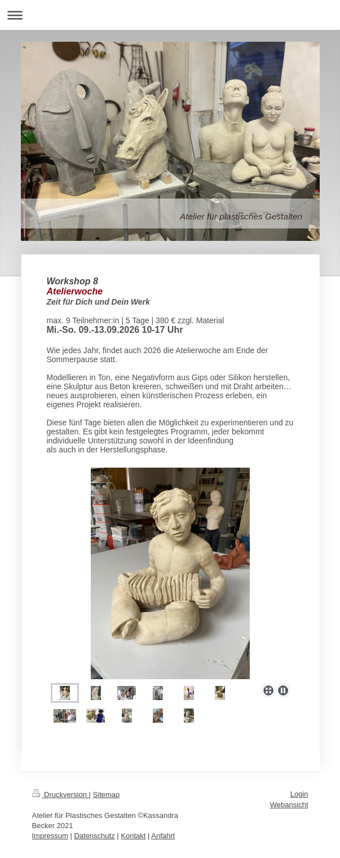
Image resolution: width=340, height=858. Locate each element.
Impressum (50, 835)
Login (299, 794)
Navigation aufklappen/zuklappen (170, 15)
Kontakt (133, 835)
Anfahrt (163, 835)
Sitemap (106, 794)
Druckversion (60, 794)
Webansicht (289, 804)
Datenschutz (94, 835)
